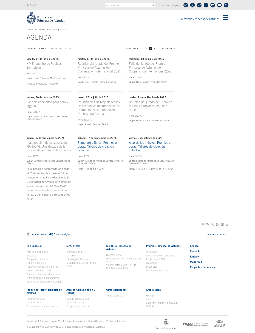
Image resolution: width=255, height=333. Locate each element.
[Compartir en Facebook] (217, 224)
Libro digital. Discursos (78, 259)
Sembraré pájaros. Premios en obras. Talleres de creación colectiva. (98, 146)
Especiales (151, 266)
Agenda (194, 245)
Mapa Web (57, 321)
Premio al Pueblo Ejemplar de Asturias (44, 291)
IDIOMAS (34, 5)
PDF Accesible (39, 234)
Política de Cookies (115, 321)
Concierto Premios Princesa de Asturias (162, 304)
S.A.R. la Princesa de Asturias (119, 247)
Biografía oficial (74, 251)
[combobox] (128, 5)
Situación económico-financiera (43, 274)
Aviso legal (32, 321)
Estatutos (31, 255)
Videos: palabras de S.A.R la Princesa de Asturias (121, 266)
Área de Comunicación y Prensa (80, 291)
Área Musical (154, 289)
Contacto (164, 5)
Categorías (151, 263)
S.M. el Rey (73, 245)
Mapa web (196, 261)
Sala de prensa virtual (77, 298)
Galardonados (34, 302)
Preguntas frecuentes (77, 306)
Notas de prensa (75, 302)
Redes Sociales (95, 321)
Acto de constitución (37, 251)
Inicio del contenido (217, 234)
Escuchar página (59, 234)
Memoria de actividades (39, 270)
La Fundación (34, 245)
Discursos (71, 255)
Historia (150, 295)
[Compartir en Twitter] (212, 224)
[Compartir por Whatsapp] (227, 224)
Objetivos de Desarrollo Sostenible (44, 281)
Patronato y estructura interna (42, 266)
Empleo (176, 5)
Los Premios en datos (157, 270)
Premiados (151, 251)
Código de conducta (37, 259)
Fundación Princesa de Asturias (42, 30)
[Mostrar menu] (225, 18)
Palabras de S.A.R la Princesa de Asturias (123, 260)
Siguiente (167, 48)
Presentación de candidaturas (162, 255)
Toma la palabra (114, 295)
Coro (148, 299)
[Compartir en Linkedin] (222, 224)
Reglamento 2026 (155, 259)
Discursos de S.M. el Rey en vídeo (81, 264)
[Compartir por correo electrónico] (202, 224)
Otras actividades (116, 289)
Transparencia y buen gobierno (43, 277)
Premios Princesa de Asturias (163, 245)
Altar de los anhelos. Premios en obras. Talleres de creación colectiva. (150, 146)
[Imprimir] (207, 224)
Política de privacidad (75, 321)
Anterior (134, 48)
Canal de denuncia (36, 263)
